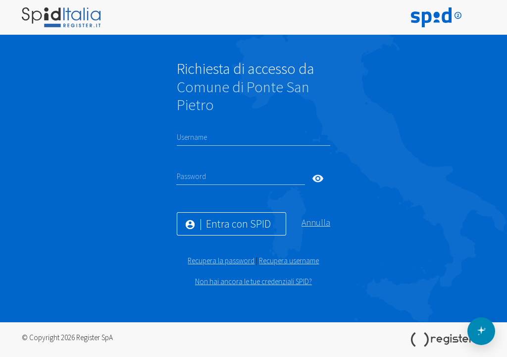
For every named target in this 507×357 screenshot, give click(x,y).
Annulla (316, 222)
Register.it (448, 339)
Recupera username (289, 260)
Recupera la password (221, 260)
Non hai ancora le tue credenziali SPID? (253, 281)
